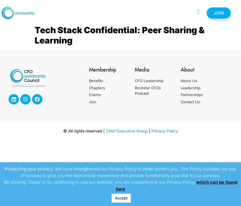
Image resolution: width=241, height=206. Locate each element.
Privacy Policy (164, 130)
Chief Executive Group (127, 130)
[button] (198, 11)
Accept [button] (121, 198)
